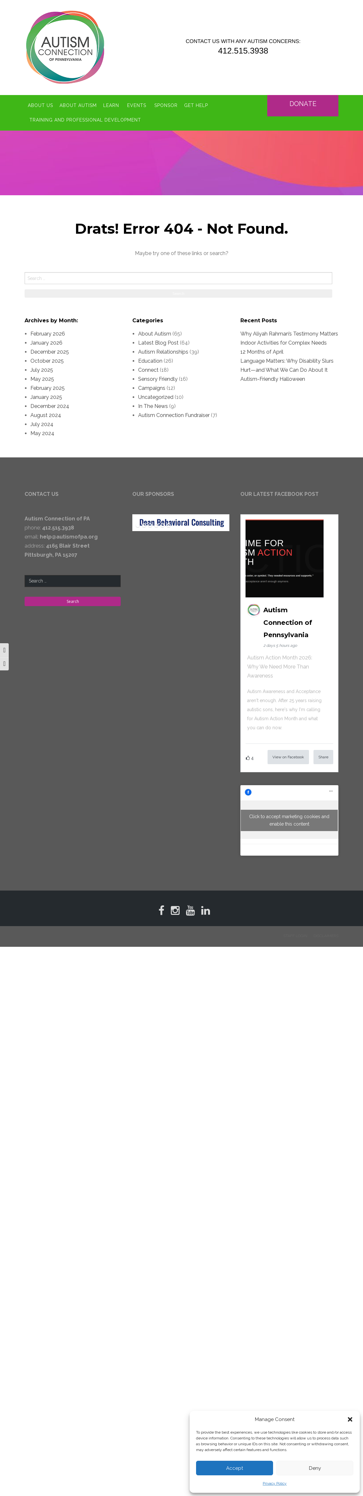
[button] (350, 1419)
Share (323, 757)
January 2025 (46, 397)
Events (136, 105)
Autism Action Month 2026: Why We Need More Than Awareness (279, 667)
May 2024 (42, 433)
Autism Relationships (163, 352)
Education (150, 361)
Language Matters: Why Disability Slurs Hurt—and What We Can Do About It (287, 365)
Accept (234, 1468)
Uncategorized (155, 397)
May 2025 (42, 379)
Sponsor (166, 105)
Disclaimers (326, 936)
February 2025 (47, 388)
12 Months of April (261, 352)
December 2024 (49, 406)
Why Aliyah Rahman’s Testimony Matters (289, 334)
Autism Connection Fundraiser (174, 415)
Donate (303, 104)
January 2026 (46, 343)
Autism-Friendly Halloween (272, 379)
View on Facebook (288, 757)
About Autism (78, 105)
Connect (148, 370)
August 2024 (45, 415)
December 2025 (49, 352)
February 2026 (47, 334)
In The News (153, 406)
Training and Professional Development (85, 120)
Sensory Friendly (158, 379)
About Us (40, 105)
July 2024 (41, 424)
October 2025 (47, 361)
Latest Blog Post (158, 343)
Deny (315, 1468)
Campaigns (151, 388)
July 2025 (41, 370)
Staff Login (295, 936)
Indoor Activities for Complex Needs (283, 343)
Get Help (196, 105)
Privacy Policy (275, 1483)
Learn (111, 105)
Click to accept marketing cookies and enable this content (289, 820)
